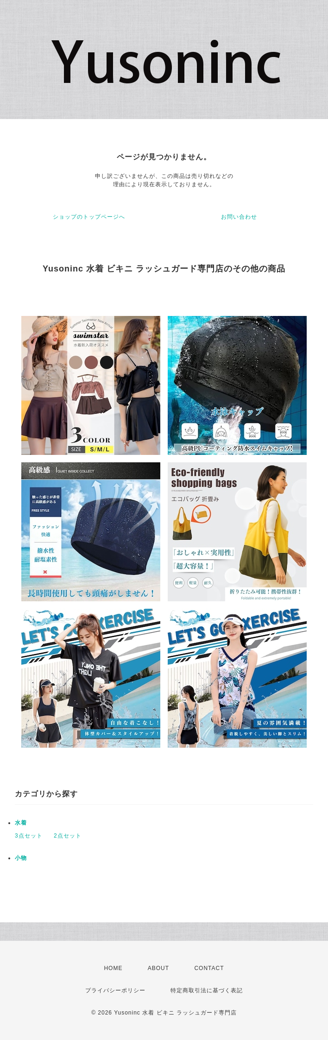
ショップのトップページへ (89, 217)
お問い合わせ (239, 217)
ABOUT (158, 968)
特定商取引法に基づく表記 (206, 990)
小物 (21, 858)
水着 (21, 822)
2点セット (68, 835)
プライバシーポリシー (115, 990)
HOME (113, 968)
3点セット (29, 835)
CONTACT (209, 968)
